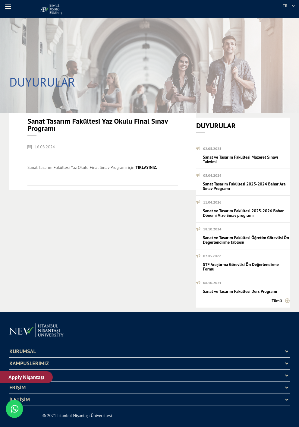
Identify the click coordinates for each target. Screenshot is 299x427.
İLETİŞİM (19, 399)
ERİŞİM (17, 387)
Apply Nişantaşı (26, 377)
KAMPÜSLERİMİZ (29, 363)
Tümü (277, 300)
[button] (9, 6)
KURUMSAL (22, 351)
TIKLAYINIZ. (146, 167)
